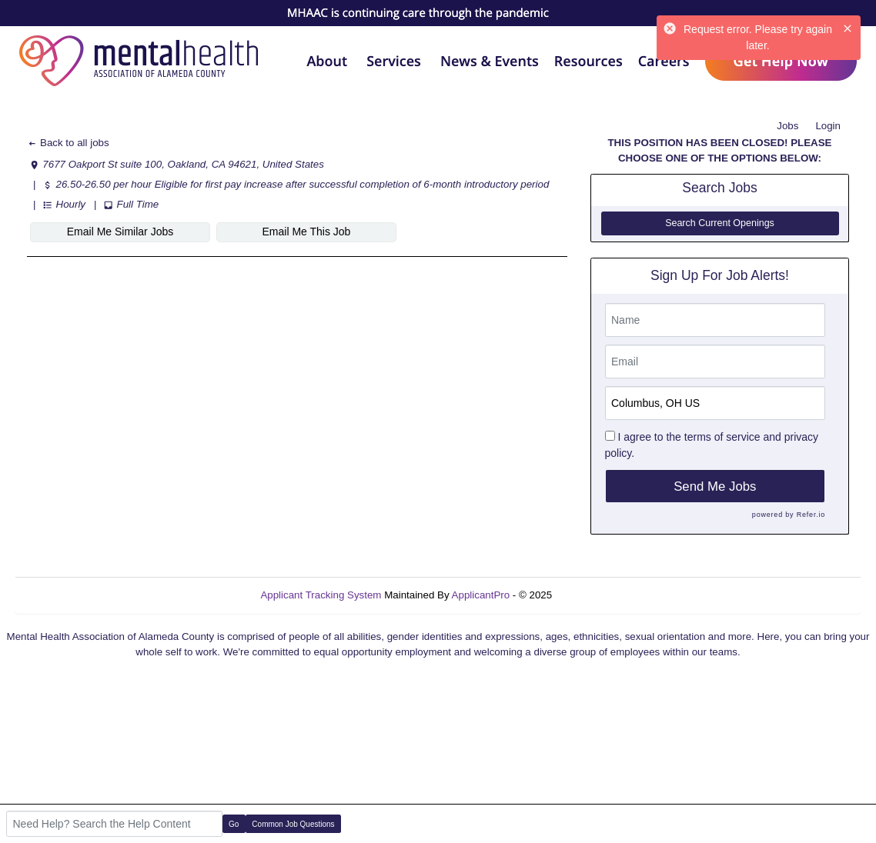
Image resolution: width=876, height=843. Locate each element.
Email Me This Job (306, 231)
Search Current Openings (719, 223)
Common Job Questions (293, 824)
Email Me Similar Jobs (120, 231)
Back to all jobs (68, 142)
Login (828, 126)
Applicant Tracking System (320, 595)
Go (234, 824)
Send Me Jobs (715, 486)
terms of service (722, 437)
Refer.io (811, 514)
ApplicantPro (481, 595)
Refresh (598, 595)
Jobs (787, 126)
